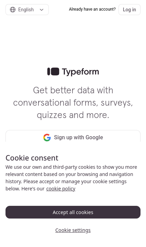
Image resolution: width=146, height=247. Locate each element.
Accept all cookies (73, 212)
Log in (129, 9)
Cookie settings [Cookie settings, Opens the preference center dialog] (73, 230)
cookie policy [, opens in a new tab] (60, 188)
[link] (73, 72)
